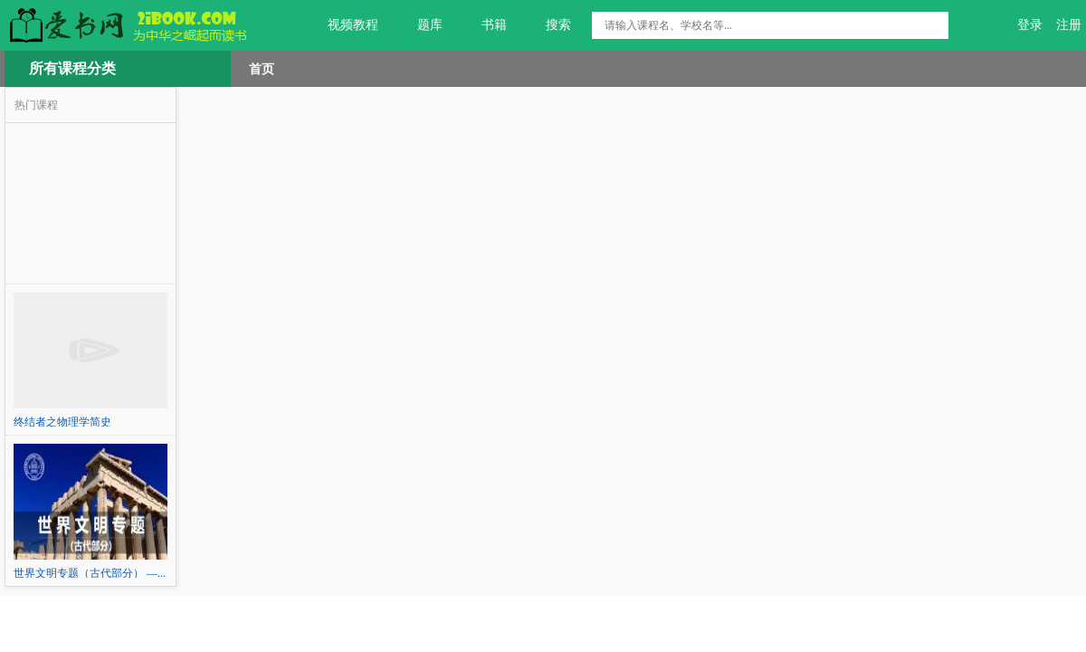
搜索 (548, 25)
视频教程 (342, 25)
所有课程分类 (72, 68)
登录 (1030, 25)
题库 (419, 25)
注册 (1068, 25)
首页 (261, 69)
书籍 (484, 25)
